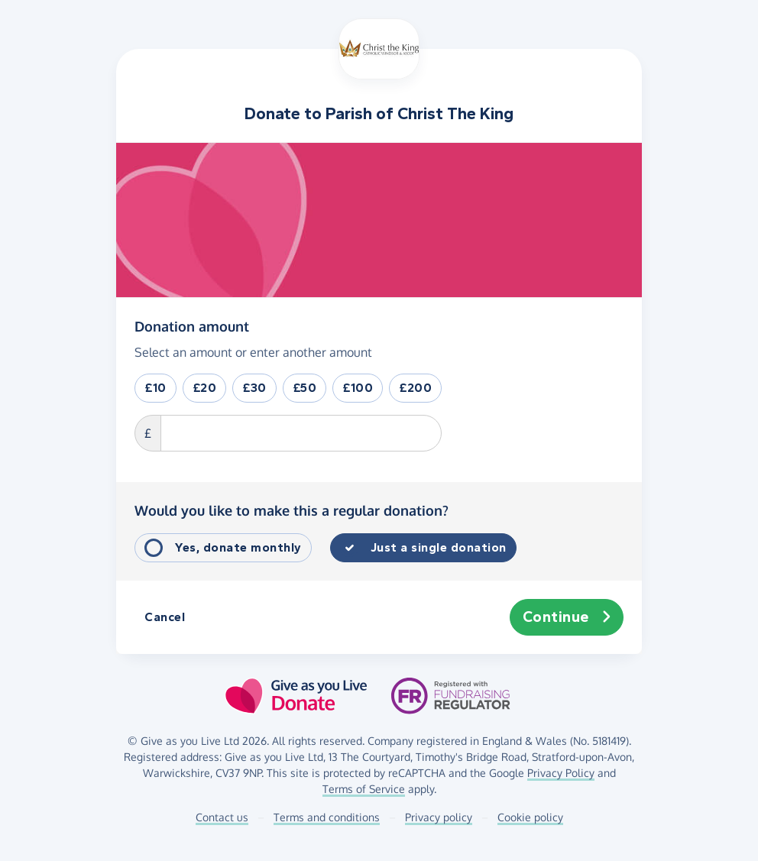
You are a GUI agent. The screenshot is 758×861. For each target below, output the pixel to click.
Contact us (222, 817)
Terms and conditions (327, 817)
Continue (567, 617)
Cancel (164, 617)
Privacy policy (438, 817)
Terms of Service (363, 788)
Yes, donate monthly (238, 547)
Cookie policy (530, 817)
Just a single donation (439, 547)
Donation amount (191, 325)
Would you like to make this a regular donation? (291, 510)
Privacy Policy (560, 772)
